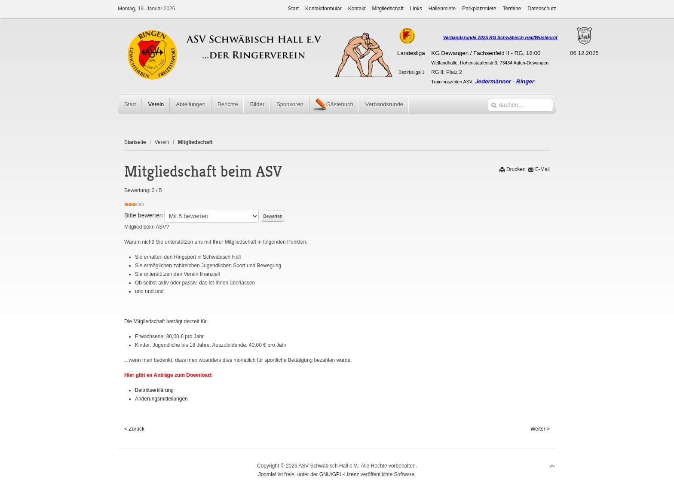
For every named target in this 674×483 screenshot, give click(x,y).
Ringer (525, 81)
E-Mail (539, 169)
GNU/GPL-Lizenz (339, 474)
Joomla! (267, 474)
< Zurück (134, 429)
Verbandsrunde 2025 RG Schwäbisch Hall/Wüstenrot (500, 37)
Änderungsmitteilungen (161, 399)
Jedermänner (493, 81)
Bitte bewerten (143, 215)
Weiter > (540, 429)
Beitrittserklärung (154, 390)
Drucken (512, 169)
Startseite (135, 142)
